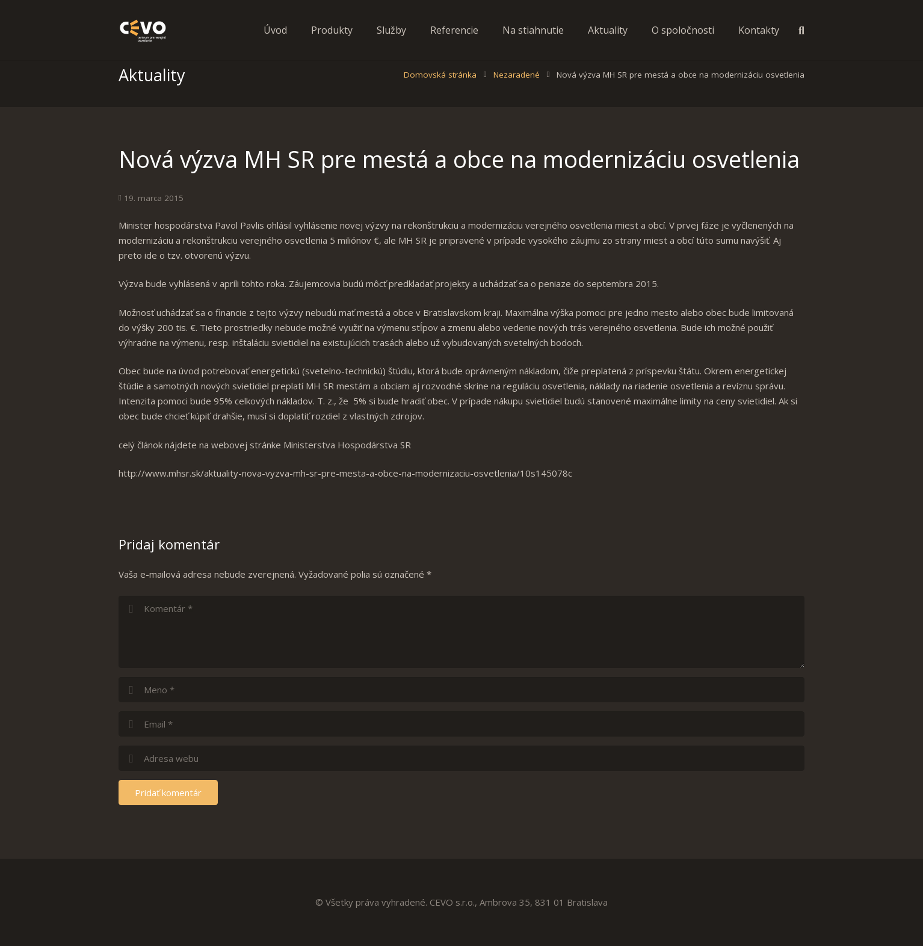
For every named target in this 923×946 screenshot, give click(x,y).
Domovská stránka (440, 92)
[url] (461, 775)
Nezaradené (516, 92)
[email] (461, 741)
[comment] (461, 649)
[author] (461, 707)
